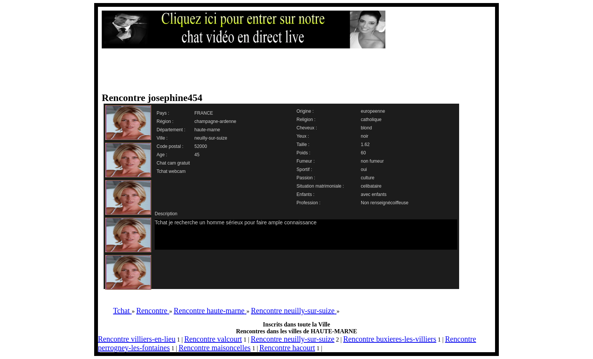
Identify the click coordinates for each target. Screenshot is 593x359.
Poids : (303, 152)
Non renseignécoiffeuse (384, 202)
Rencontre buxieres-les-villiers (389, 339)
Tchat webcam (171, 171)
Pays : (163, 113)
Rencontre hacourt (287, 347)
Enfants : (305, 194)
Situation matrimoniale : (320, 186)
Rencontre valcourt (213, 339)
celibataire (371, 186)
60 (363, 152)
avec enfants (374, 194)
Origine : (305, 111)
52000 (200, 146)
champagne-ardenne (215, 121)
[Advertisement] (289, 71)
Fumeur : (305, 161)
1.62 (365, 144)
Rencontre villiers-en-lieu (136, 339)
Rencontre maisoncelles (215, 347)
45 (196, 154)
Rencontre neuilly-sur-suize (292, 339)
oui (364, 169)
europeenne (373, 111)
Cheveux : (306, 128)
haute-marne (207, 129)
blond (366, 128)
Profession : (308, 202)
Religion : (305, 119)
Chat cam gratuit (173, 163)
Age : (162, 154)
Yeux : (302, 136)
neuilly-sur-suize (210, 138)
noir (364, 136)
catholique (371, 119)
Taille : (302, 144)
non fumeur (372, 161)
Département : (171, 129)
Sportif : (304, 169)
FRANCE (203, 113)
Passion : (305, 177)
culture (367, 177)
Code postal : (170, 146)
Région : (165, 121)
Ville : (162, 138)
